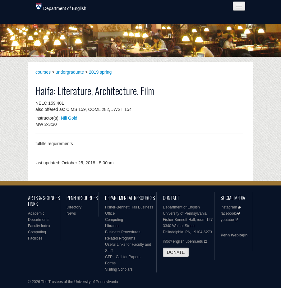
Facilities (35, 238)
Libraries (112, 226)
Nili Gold (69, 118)
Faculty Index (39, 226)
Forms (110, 263)
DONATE (176, 252)
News (71, 213)
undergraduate (70, 72)
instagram (229, 207)
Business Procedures (122, 232)
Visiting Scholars (119, 269)
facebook (228, 213)
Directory (74, 207)
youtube (227, 219)
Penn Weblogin (234, 235)
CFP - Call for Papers (122, 257)
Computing (37, 232)
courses (43, 72)
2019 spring (100, 72)
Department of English (61, 7)
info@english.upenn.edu (183, 241)
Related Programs (120, 238)
